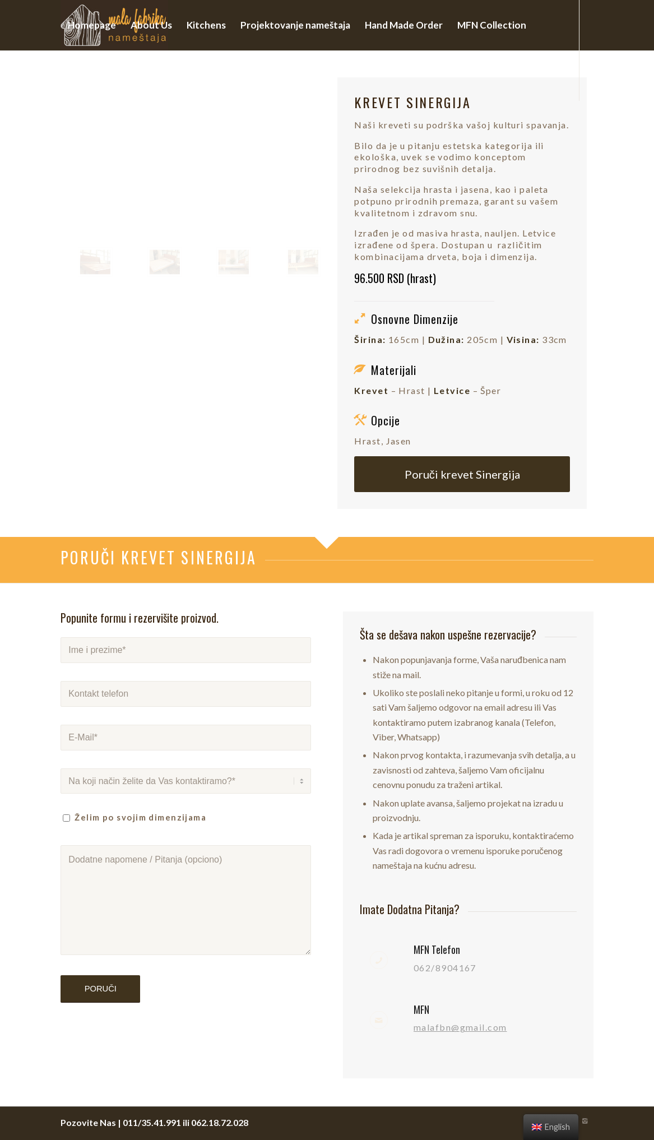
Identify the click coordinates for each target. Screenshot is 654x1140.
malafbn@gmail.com (460, 1027)
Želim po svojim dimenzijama (140, 817)
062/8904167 (445, 967)
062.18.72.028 (219, 1122)
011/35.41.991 (152, 1122)
